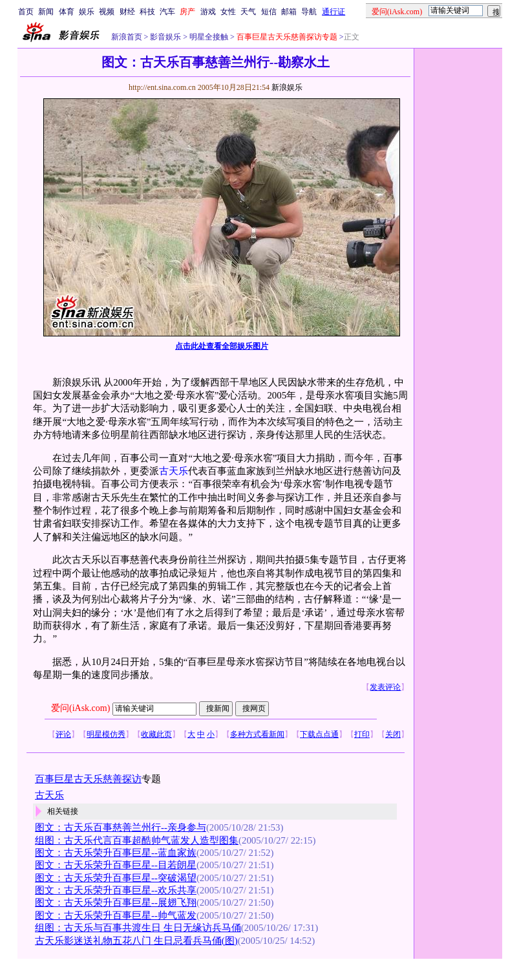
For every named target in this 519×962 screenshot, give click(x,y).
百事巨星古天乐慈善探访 (88, 779)
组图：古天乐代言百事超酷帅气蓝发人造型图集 (136, 840)
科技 (147, 11)
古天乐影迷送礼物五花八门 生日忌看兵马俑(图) (136, 940)
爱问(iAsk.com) (80, 708)
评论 (63, 734)
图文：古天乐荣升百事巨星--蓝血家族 (115, 852)
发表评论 (385, 687)
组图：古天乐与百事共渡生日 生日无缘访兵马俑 (138, 928)
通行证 (333, 11)
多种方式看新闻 (257, 734)
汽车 (167, 11)
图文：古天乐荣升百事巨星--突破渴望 (115, 878)
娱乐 (86, 11)
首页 (26, 11)
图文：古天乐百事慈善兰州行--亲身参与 (120, 827)
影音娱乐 (165, 36)
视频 (106, 11)
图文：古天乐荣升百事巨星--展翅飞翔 (115, 902)
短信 (269, 11)
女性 (228, 11)
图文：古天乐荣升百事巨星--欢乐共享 (115, 890)
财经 (127, 11)
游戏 (208, 11)
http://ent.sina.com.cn (163, 87)
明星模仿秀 (106, 734)
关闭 (393, 734)
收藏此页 (156, 734)
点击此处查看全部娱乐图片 (221, 346)
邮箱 (289, 11)
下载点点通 (319, 734)
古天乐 (173, 471)
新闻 (46, 11)
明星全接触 (207, 36)
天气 (248, 11)
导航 (309, 11)
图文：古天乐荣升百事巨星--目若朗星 (115, 865)
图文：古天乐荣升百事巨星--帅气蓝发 (115, 915)
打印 (362, 734)
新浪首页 (126, 36)
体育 (66, 11)
